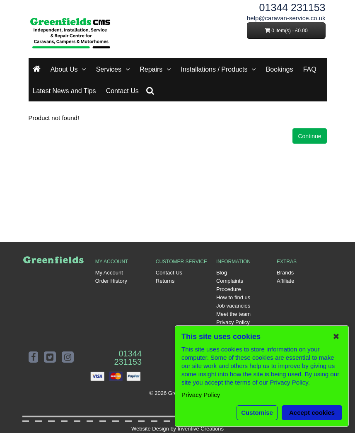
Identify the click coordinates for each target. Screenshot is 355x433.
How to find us (233, 297)
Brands (285, 272)
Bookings (279, 69)
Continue (309, 136)
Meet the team (233, 314)
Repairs (151, 69)
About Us (64, 69)
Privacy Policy (233, 322)
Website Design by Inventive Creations (177, 429)
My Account (109, 272)
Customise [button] (257, 412)
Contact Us (122, 90)
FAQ (309, 69)
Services (108, 69)
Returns (165, 281)
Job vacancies (233, 306)
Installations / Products (214, 69)
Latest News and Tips (64, 90)
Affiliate (285, 281)
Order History (111, 281)
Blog (221, 272)
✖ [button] (336, 336)
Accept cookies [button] (312, 412)
